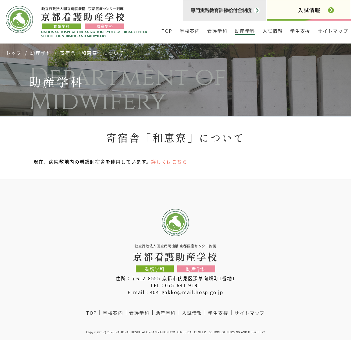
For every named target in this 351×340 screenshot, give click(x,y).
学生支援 (300, 30)
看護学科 (217, 30)
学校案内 (190, 30)
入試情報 (273, 30)
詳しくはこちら (169, 161)
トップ (14, 52)
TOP (167, 30)
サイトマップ (333, 30)
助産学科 (245, 30)
